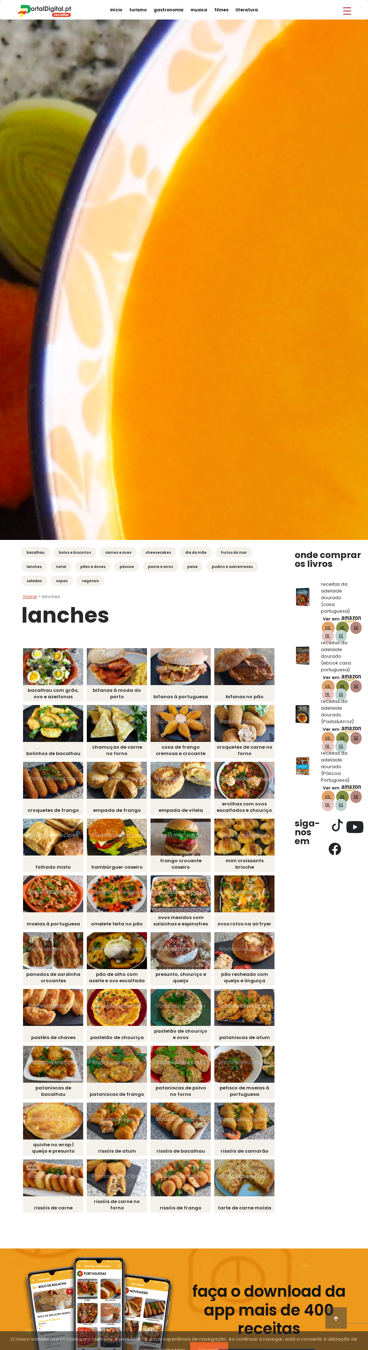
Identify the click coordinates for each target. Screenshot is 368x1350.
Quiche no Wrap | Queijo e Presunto (53, 1147)
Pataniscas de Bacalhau (53, 1091)
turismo (138, 10)
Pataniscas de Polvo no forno (180, 1091)
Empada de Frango (117, 810)
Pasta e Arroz (160, 566)
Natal (61, 566)
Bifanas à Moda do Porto (117, 693)
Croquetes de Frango (53, 810)
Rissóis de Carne (53, 1207)
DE (356, 627)
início (116, 10)
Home (29, 596)
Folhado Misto (53, 867)
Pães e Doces (93, 566)
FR (327, 636)
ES (341, 636)
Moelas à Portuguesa (53, 923)
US (328, 627)
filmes (221, 10)
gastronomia (168, 10)
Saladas (34, 581)
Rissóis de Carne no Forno (117, 1204)
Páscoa (127, 566)
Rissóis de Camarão (244, 1151)
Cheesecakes (158, 552)
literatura (247, 10)
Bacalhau (36, 552)
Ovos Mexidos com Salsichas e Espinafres (180, 920)
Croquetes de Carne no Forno (244, 750)
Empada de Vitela (181, 810)
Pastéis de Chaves (53, 1037)
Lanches (34, 566)
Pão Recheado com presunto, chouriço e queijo (180, 974)
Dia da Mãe (195, 552)
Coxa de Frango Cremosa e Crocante (180, 750)
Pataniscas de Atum (244, 1037)
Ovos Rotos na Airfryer (244, 923)
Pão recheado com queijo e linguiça (244, 977)
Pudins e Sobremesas (232, 566)
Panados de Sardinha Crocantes (53, 977)
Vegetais (90, 581)
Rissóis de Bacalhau (181, 1151)
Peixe (192, 566)
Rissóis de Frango (181, 1207)
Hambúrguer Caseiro (117, 867)
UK (342, 627)
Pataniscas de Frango (117, 1094)
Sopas (62, 581)
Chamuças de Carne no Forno (117, 750)
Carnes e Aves (118, 552)
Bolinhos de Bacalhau (53, 753)
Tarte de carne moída (244, 1207)
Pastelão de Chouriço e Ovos (180, 1034)
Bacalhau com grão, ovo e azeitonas (53, 693)
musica (199, 10)
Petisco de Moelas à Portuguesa (244, 1091)
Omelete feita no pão (117, 923)
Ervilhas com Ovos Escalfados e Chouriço (244, 807)
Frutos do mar (234, 552)
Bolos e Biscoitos (75, 552)
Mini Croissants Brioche (245, 863)
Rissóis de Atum (117, 1151)
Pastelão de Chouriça (117, 1037)
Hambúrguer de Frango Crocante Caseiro (181, 860)
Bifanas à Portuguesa (180, 696)
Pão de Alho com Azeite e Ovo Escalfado (117, 977)
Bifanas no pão (245, 696)
